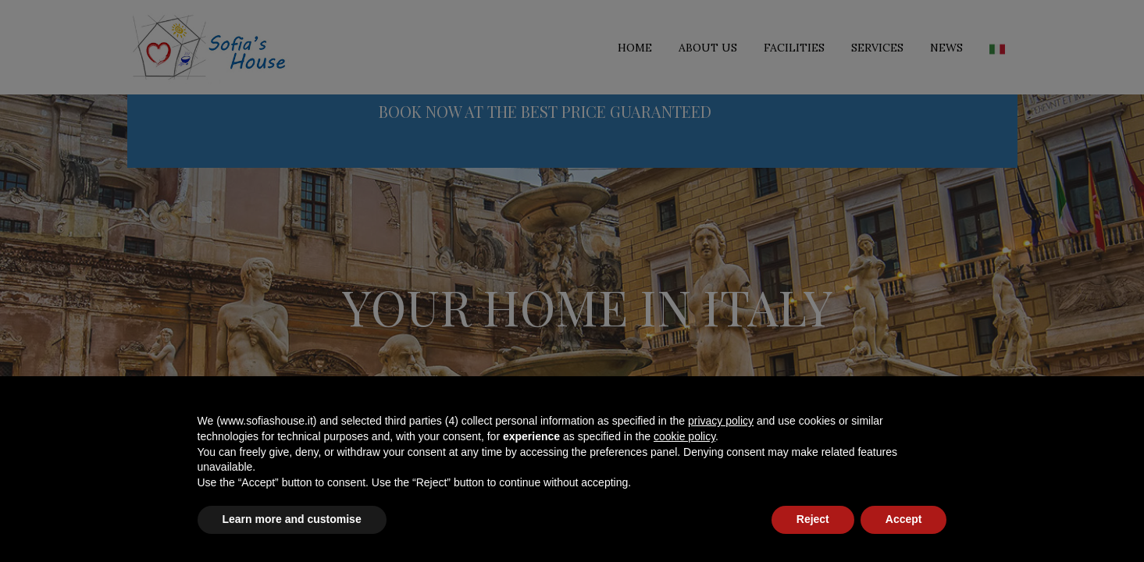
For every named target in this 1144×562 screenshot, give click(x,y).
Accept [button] (904, 519)
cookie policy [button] (684, 436)
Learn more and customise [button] (292, 519)
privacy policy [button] (721, 420)
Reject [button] (813, 519)
